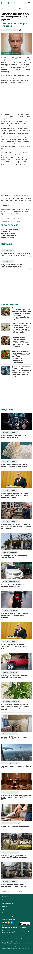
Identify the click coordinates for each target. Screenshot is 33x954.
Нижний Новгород (22, 931)
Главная (4, 891)
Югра (14, 933)
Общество (22, 9)
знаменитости (7, 218)
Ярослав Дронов (7, 221)
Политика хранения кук (9, 913)
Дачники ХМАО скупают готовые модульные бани (14, 738)
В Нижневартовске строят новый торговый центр (14, 556)
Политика (5, 9)
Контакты (5, 900)
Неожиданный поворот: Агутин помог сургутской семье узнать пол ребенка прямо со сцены (10, 233)
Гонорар (17, 221)
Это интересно (19, 891)
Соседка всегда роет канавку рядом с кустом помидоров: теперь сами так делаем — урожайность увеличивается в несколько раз (21, 356)
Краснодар (11, 931)
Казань (4, 931)
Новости (10, 891)
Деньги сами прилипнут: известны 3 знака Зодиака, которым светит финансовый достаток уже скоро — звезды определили (22, 371)
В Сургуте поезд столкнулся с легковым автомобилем (13, 585)
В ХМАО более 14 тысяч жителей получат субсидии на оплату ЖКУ (14, 465)
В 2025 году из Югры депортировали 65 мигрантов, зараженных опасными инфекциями (16, 526)
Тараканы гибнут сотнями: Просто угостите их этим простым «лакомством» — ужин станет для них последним (21, 341)
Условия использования (9, 919)
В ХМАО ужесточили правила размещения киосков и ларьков (13, 885)
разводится (5, 211)
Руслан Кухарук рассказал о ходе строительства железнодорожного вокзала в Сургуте (15, 495)
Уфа (10, 933)
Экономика (14, 9)
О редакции (5, 896)
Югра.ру (24, 928)
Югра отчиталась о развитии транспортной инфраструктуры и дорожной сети (14, 646)
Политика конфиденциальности (11, 916)
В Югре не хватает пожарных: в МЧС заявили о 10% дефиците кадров (15, 856)
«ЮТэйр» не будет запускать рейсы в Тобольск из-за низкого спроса (16, 767)
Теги (3, 909)
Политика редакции (8, 903)
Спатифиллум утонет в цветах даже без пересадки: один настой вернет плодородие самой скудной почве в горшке (15, 707)
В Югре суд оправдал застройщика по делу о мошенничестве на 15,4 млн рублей (16, 797)
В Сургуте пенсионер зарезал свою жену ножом (15, 827)
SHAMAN (16, 218)
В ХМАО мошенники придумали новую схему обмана (13, 436)
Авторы (4, 906)
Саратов (5, 933)
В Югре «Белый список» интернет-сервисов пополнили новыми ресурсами (15, 615)
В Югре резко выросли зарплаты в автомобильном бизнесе (14, 676)
